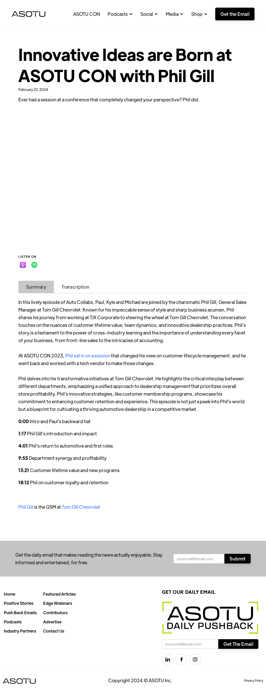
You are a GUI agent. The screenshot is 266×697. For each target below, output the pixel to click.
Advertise (52, 621)
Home (9, 594)
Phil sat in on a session (87, 355)
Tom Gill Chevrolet (81, 507)
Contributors (55, 612)
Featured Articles (59, 594)
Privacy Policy (253, 680)
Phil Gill (25, 507)
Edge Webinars (57, 603)
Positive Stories (18, 603)
